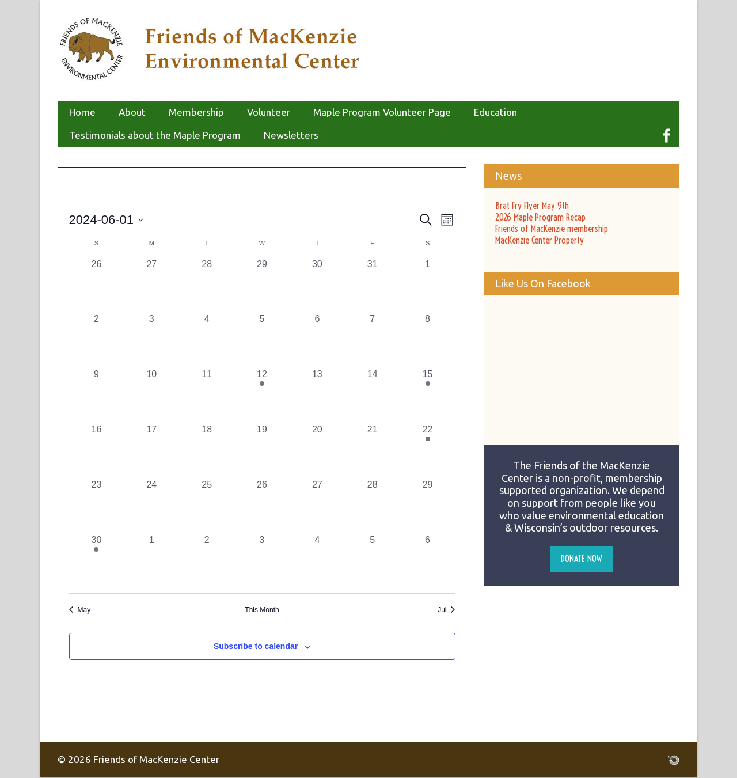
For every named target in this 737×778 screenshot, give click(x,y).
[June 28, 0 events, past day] (372, 505)
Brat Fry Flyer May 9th (532, 205)
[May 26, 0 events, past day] (96, 285)
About (132, 112)
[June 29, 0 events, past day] (427, 505)
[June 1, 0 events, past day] (427, 285)
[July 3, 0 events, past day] (262, 561)
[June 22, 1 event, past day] (427, 450)
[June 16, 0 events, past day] (96, 450)
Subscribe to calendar (256, 646)
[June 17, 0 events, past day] (151, 450)
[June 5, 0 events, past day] (262, 339)
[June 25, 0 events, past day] (206, 505)
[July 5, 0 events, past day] (372, 561)
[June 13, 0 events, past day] (317, 395)
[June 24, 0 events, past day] (151, 505)
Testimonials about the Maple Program (155, 135)
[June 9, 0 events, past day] (96, 395)
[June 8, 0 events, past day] (427, 339)
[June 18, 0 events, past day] (206, 450)
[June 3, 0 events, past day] (151, 339)
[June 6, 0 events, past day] (317, 339)
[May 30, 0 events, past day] (317, 285)
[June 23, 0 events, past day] (96, 505)
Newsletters (291, 135)
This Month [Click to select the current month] (262, 610)
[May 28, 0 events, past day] (206, 285)
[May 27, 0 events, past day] (151, 285)
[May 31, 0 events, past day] (372, 285)
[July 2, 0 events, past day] (206, 561)
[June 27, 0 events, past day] (317, 505)
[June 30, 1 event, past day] (96, 561)
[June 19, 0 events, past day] (262, 450)
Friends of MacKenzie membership (551, 228)
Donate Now (581, 558)
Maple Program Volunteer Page (382, 112)
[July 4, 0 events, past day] (317, 561)
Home (82, 112)
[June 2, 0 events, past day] (96, 339)
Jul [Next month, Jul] (446, 610)
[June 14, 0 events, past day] (372, 395)
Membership (196, 112)
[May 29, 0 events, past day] (262, 285)
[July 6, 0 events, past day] (427, 561)
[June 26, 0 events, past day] (262, 505)
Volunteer (268, 112)
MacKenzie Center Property (539, 240)
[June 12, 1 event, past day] (262, 395)
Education (495, 112)
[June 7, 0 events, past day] (372, 339)
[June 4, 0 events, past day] (206, 339)
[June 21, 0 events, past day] (372, 450)
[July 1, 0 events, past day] (151, 561)
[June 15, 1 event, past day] (427, 395)
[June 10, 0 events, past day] (151, 395)
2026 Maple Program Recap (540, 217)
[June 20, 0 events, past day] (317, 450)
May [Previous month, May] (80, 610)
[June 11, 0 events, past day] (206, 395)
